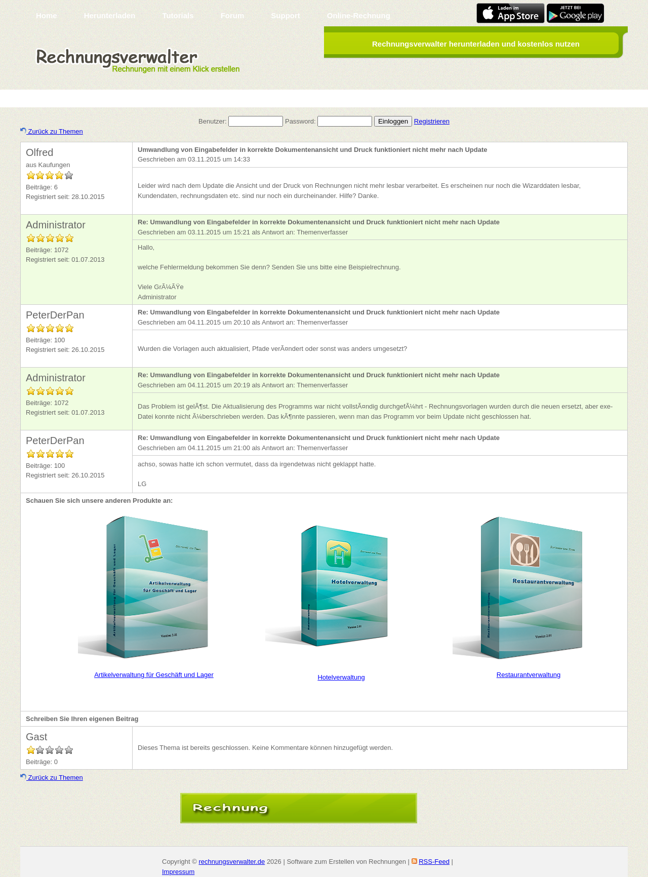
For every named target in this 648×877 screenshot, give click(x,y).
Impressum (178, 871)
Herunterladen (110, 15)
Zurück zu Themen (51, 131)
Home (46, 15)
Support (285, 15)
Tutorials (177, 15)
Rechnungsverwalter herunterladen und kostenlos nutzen (476, 43)
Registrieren (432, 121)
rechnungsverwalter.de (231, 861)
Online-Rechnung (358, 15)
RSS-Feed (434, 861)
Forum (233, 15)
